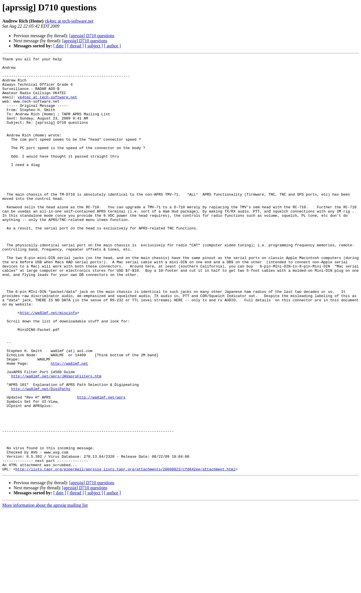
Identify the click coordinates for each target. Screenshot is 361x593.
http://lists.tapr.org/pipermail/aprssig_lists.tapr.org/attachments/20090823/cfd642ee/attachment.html (125, 551)
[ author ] (112, 45)
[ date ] (59, 45)
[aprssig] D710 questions (91, 35)
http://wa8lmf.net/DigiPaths (41, 455)
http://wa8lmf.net (69, 425)
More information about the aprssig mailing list (45, 588)
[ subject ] (94, 45)
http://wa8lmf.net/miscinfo (48, 364)
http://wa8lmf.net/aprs (101, 465)
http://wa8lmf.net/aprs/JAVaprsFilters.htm (56, 440)
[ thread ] (75, 45)
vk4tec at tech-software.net (69, 21)
